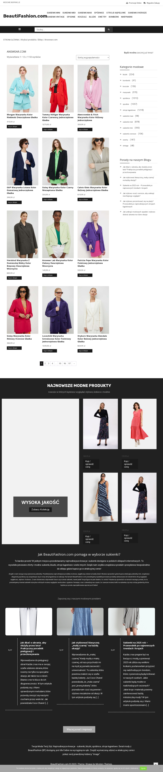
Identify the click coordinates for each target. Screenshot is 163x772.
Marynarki (126, 17)
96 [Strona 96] (65, 363)
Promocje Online (133, 3)
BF (11, 650)
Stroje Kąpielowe (116, 13)
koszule (126, 86)
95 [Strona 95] (60, 363)
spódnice (126, 98)
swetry (125, 140)
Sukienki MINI (53, 13)
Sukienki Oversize (137, 13)
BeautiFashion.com (25, 16)
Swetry (102, 17)
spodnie (126, 104)
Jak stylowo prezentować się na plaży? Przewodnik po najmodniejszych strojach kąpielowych (139, 204)
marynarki (126, 92)
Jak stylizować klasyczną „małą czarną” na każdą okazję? (138, 178)
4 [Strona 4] (52, 363)
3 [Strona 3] (48, 363)
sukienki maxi (128, 116)
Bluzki (92, 17)
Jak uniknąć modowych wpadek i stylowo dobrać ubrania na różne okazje (139, 213)
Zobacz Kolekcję (40, 509)
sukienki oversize (129, 134)
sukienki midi (128, 122)
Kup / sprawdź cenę (89, 464)
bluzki (125, 74)
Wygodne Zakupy (152, 3)
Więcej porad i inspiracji (79, 729)
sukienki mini (128, 128)
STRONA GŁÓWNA (11, 40)
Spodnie (71, 17)
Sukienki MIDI (69, 13)
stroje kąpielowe (129, 110)
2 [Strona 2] (45, 363)
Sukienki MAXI (85, 13)
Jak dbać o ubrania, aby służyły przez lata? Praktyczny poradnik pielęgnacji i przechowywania (137, 169)
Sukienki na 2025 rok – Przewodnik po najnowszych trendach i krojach (137, 186)
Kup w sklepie (12, 126)
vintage (125, 146)
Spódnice (99, 13)
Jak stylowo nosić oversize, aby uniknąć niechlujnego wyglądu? (138, 194)
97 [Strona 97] (69, 363)
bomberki (126, 80)
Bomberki (114, 17)
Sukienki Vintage (56, 17)
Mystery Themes (104, 764)
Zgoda (143, 768)
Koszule (82, 17)
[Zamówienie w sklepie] (92, 57)
